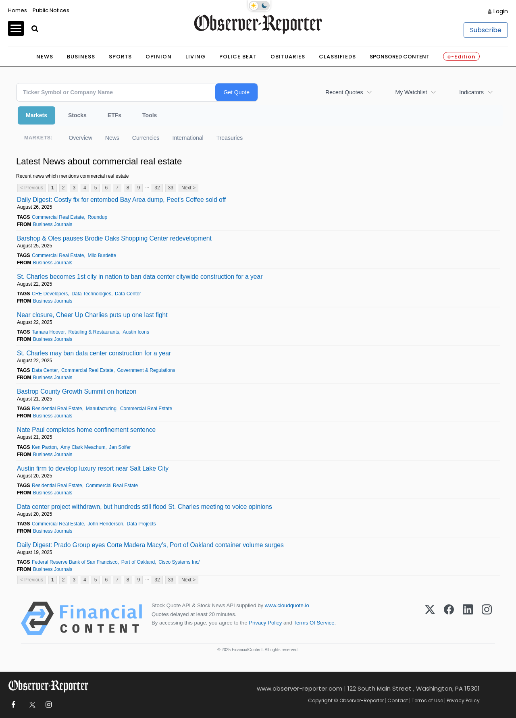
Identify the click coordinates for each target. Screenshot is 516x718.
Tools (149, 115)
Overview (80, 138)
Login (500, 11)
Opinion (159, 56)
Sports (120, 56)
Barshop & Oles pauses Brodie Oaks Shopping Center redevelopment (114, 238)
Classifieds (337, 56)
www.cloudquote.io (287, 605)
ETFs (114, 115)
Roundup (97, 217)
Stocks (77, 115)
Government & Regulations (146, 370)
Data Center (128, 294)
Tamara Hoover (48, 332)
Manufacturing (101, 408)
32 (157, 188)
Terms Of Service (313, 623)
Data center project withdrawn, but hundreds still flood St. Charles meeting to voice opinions (144, 506)
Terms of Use (427, 700)
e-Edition (461, 56)
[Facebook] (449, 618)
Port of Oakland (138, 562)
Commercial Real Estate (58, 217)
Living (195, 56)
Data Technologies (91, 294)
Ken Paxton (44, 447)
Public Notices (51, 10)
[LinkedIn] (468, 618)
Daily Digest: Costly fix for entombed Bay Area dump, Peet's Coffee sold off (121, 199)
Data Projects (141, 524)
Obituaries (287, 56)
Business (81, 56)
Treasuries (229, 138)
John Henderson (105, 524)
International (188, 138)
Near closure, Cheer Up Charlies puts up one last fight (92, 314)
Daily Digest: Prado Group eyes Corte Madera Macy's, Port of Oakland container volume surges (150, 545)
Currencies (146, 138)
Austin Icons (136, 332)
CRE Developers (50, 294)
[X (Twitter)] (430, 618)
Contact (397, 700)
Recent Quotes (344, 92)
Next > (188, 188)
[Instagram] (487, 618)
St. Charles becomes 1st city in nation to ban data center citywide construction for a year (139, 276)
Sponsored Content (399, 56)
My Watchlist (411, 92)
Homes (17, 10)
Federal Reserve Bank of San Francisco (75, 562)
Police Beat (238, 56)
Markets (36, 115)
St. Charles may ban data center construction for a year (94, 353)
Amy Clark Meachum (82, 447)
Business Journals (52, 224)
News (44, 56)
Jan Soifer (120, 447)
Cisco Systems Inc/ (179, 562)
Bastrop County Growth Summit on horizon (76, 391)
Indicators (471, 92)
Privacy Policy (265, 623)
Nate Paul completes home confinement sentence (86, 429)
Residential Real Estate (57, 408)
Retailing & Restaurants (93, 332)
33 (170, 188)
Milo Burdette (101, 255)
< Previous (31, 188)
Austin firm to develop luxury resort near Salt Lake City (93, 468)
